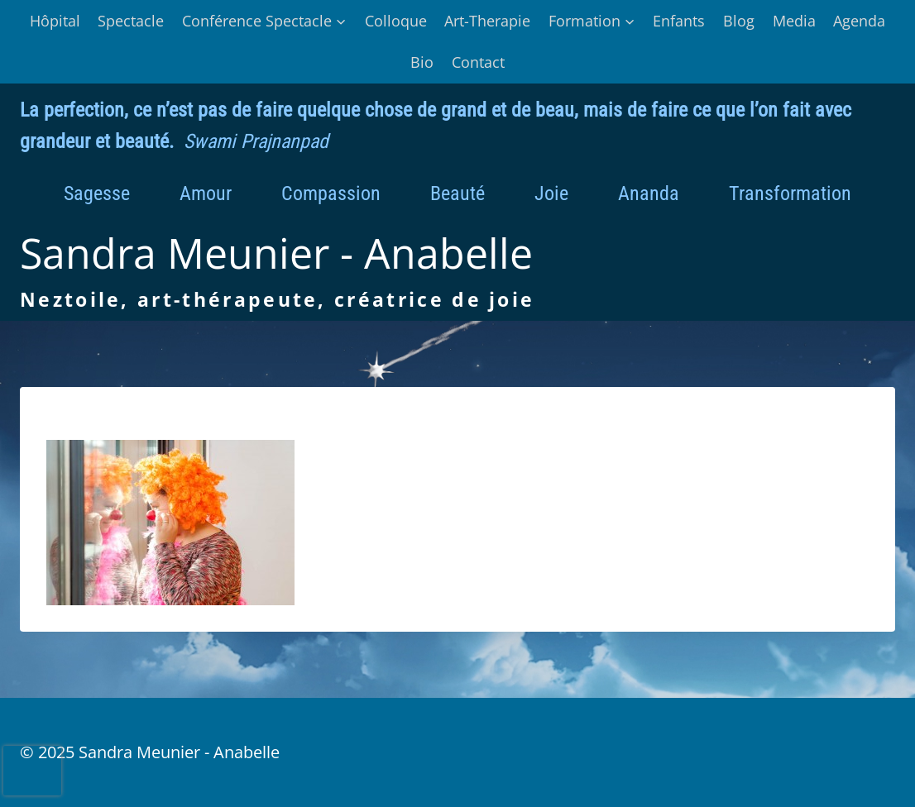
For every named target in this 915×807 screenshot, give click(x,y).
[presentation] (32, 770)
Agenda (859, 21)
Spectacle (131, 21)
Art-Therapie (487, 21)
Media (794, 21)
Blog (739, 21)
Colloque (396, 21)
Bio (422, 62)
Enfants (679, 21)
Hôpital (55, 21)
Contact (478, 62)
